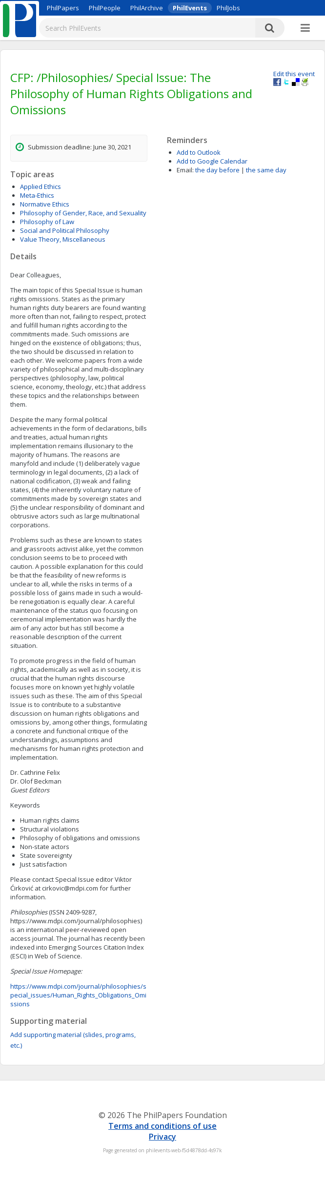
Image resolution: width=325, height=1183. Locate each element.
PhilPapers (63, 7)
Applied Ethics (40, 186)
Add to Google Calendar (212, 161)
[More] (305, 28)
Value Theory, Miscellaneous (62, 239)
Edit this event (294, 73)
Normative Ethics (44, 204)
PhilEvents (190, 7)
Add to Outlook (199, 152)
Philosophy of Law (47, 221)
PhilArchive (146, 7)
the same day (266, 170)
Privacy (162, 1136)
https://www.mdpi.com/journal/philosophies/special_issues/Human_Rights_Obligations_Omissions (78, 995)
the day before (217, 170)
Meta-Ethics (37, 195)
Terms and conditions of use (162, 1126)
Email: (185, 170)
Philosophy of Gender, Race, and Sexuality (83, 212)
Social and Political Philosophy (64, 230)
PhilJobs (228, 7)
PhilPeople (105, 7)
